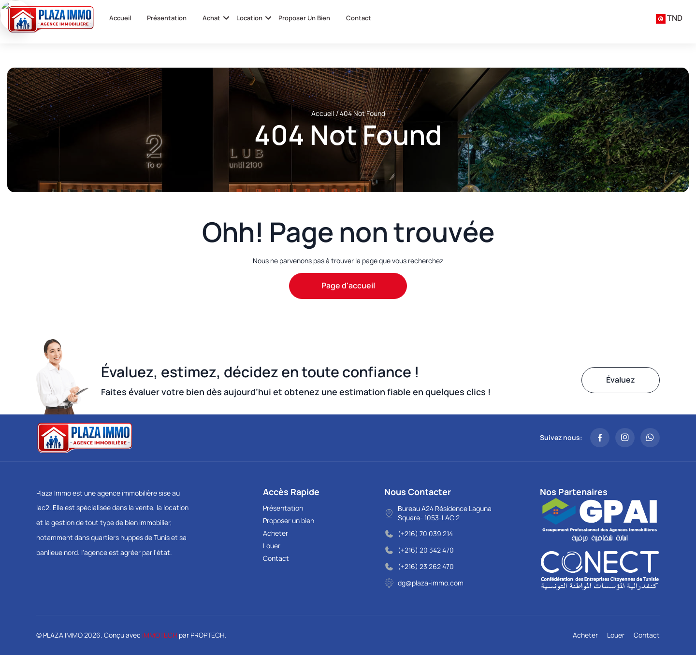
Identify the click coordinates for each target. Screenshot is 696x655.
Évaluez (620, 379)
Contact (358, 18)
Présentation (167, 18)
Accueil (120, 18)
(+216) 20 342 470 (426, 550)
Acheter (275, 533)
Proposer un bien (304, 18)
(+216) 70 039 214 (425, 533)
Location (249, 18)
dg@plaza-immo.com (431, 582)
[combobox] (669, 18)
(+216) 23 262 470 (426, 566)
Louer (271, 545)
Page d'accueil (348, 285)
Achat (211, 18)
